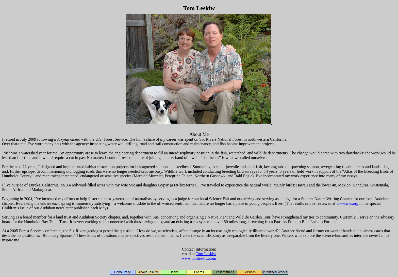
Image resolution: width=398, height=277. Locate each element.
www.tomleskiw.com (199, 258)
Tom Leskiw (206, 254)
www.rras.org (347, 203)
